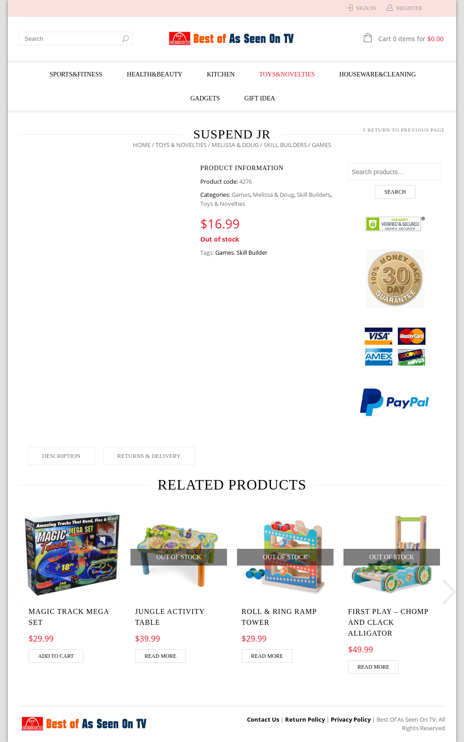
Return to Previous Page (406, 130)
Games (241, 194)
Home (141, 145)
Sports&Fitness (75, 74)
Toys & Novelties (181, 145)
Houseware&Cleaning (377, 74)
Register (409, 8)
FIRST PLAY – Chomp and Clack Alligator (388, 622)
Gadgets (205, 98)
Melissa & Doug (235, 145)
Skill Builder (252, 252)
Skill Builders (285, 145)
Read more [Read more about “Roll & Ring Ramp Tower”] (267, 656)
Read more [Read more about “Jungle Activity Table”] (160, 656)
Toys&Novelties (287, 74)
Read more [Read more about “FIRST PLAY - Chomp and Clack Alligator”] (373, 667)
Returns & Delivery (149, 455)
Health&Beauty (154, 74)
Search (395, 192)
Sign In (366, 8)
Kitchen (220, 74)
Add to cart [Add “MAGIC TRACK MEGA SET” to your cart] (56, 656)
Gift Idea (259, 98)
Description (61, 455)
